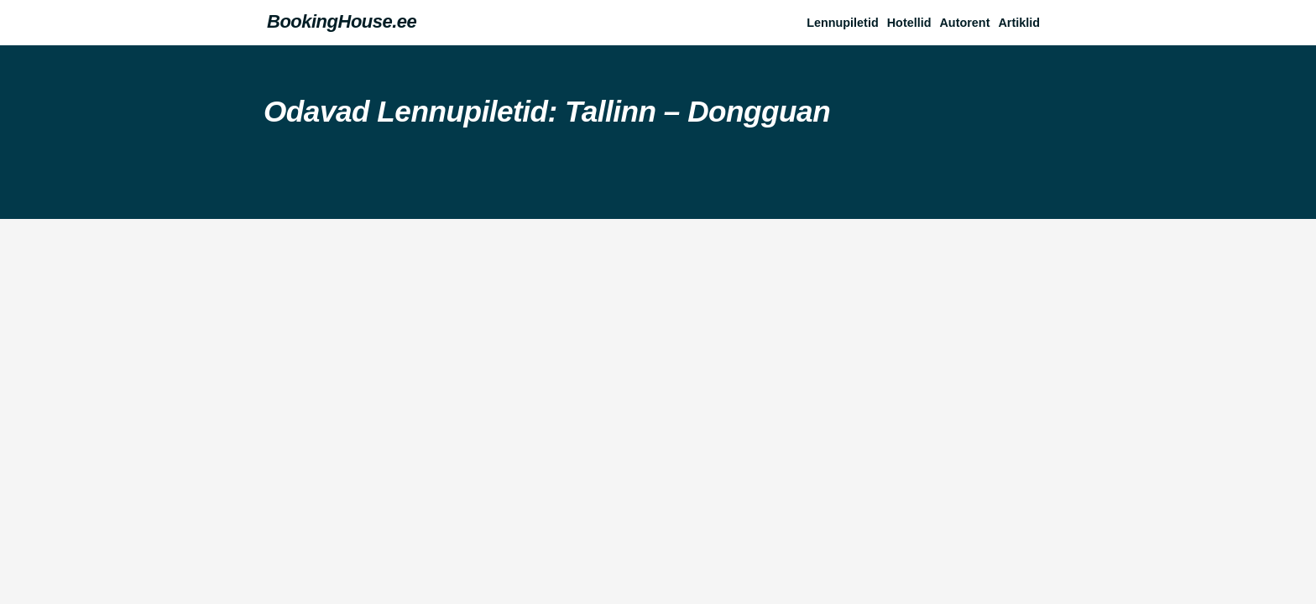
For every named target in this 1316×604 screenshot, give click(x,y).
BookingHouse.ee (341, 21)
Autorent (964, 22)
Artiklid (1019, 22)
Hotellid (909, 22)
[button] (1023, 22)
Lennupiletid (843, 22)
